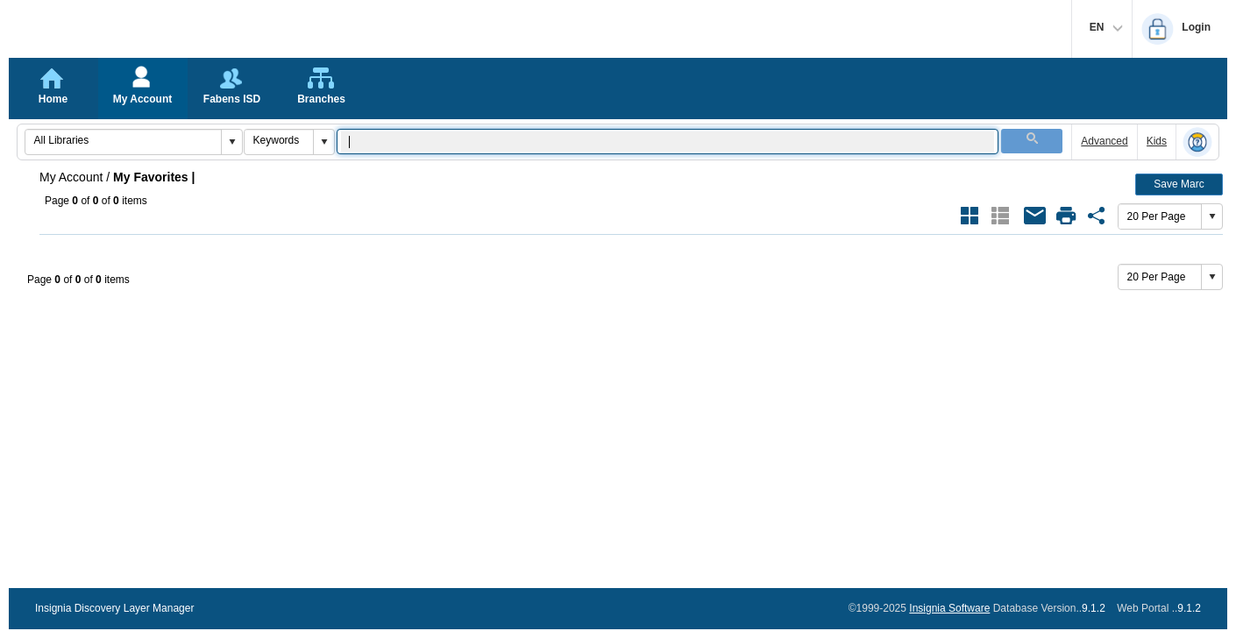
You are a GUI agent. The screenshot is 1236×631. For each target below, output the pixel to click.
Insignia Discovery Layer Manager (114, 608)
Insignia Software (949, 608)
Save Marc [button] (1179, 184)
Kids (1157, 141)
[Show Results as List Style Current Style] (1000, 215)
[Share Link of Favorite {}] (1096, 215)
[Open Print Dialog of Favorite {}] (1066, 215)
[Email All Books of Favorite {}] (1035, 215)
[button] (231, 142)
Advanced (1104, 141)
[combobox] (123, 140)
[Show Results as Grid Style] (969, 215)
